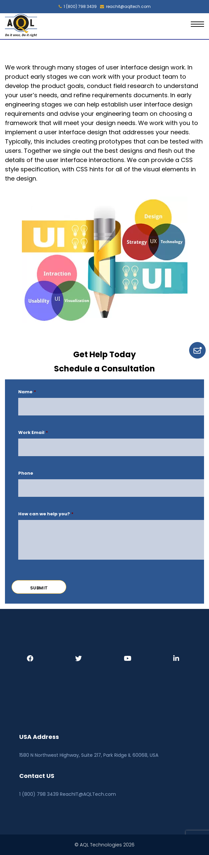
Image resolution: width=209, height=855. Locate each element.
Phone (25, 473)
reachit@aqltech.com (125, 6)
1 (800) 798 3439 (78, 6)
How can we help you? (46, 514)
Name (27, 392)
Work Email (33, 433)
